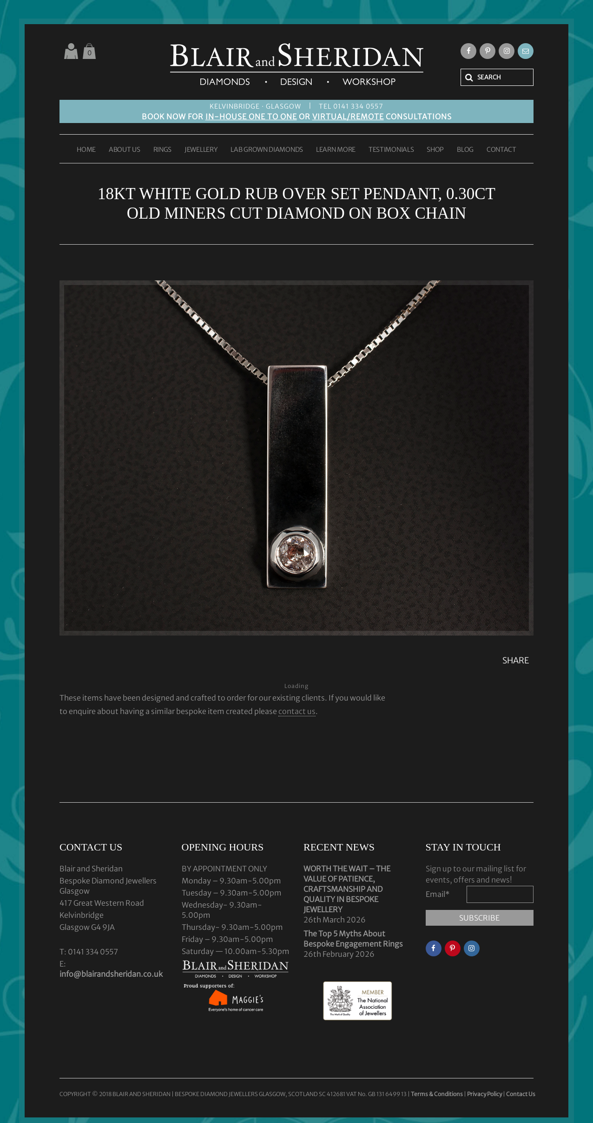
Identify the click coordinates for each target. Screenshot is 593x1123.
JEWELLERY (200, 150)
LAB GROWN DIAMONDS (267, 150)
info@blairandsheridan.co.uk (111, 974)
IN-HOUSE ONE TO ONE (251, 116)
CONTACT (501, 150)
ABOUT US (124, 150)
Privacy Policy (484, 1094)
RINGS (162, 150)
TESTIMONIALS (391, 150)
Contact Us (520, 1094)
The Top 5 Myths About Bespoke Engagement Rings (353, 938)
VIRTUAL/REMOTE (348, 116)
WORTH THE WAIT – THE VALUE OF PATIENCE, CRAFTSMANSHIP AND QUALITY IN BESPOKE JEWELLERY (346, 889)
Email (438, 894)
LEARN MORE (336, 150)
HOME (86, 150)
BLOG (465, 150)
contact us (297, 711)
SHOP (435, 150)
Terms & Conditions (437, 1094)
